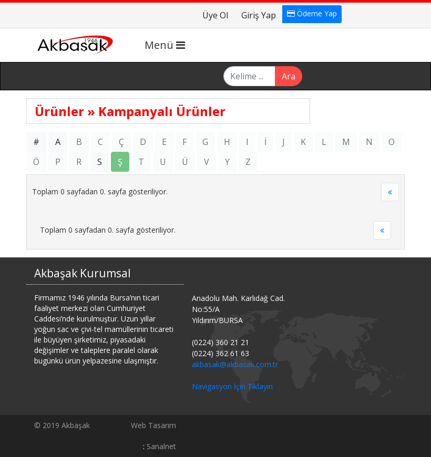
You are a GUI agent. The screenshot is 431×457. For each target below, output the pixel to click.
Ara (288, 76)
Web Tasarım (153, 425)
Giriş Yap (258, 15)
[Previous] (390, 192)
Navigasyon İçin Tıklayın (232, 386)
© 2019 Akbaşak (62, 425)
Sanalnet (161, 446)
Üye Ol (215, 15)
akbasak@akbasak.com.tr (235, 364)
